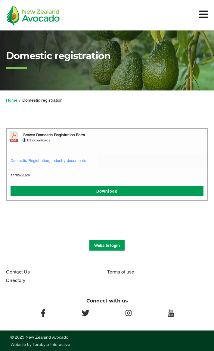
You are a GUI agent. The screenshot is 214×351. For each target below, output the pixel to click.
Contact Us (18, 272)
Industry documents (68, 160)
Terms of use (120, 272)
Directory (15, 280)
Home (11, 100)
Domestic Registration (30, 160)
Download (107, 191)
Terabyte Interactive (51, 344)
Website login (107, 245)
